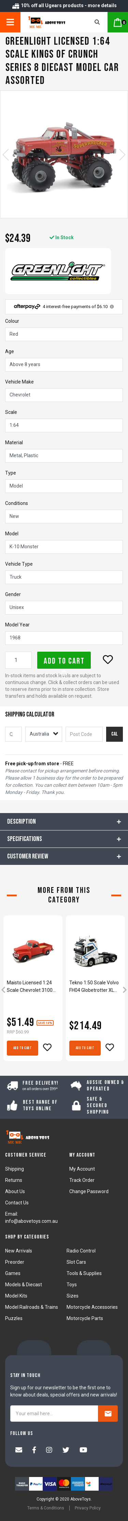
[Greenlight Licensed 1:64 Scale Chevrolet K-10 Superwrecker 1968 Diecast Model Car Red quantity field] (18, 660)
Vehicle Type (19, 564)
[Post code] (84, 734)
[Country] (43, 734)
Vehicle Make (19, 382)
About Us (15, 1191)
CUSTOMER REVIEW (27, 856)
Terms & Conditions (45, 1508)
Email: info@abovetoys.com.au (31, 1217)
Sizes (73, 1296)
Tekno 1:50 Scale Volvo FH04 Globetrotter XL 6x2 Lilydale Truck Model (95, 987)
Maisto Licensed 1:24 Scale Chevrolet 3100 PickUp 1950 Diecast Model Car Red (30, 987)
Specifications (24, 839)
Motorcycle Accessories (92, 1307)
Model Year (17, 624)
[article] (33, 990)
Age (9, 351)
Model (11, 533)
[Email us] (18, 1450)
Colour (12, 321)
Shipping (14, 1169)
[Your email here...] (54, 1413)
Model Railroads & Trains (31, 1307)
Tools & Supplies (84, 1273)
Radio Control (81, 1251)
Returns (13, 1180)
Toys (72, 1284)
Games (12, 1273)
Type (10, 473)
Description (21, 821)
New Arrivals (18, 1251)
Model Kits (16, 1296)
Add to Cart (64, 662)
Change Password (89, 1191)
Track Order (82, 1180)
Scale (11, 412)
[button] (108, 659)
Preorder (14, 1262)
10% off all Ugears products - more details (64, 5)
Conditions (16, 503)
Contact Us (17, 1202)
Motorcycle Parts (85, 1318)
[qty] (13, 734)
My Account (82, 1169)
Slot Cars (76, 1262)
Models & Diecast (23, 1284)
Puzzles (14, 1318)
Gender (13, 594)
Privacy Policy (88, 1508)
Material (14, 442)
